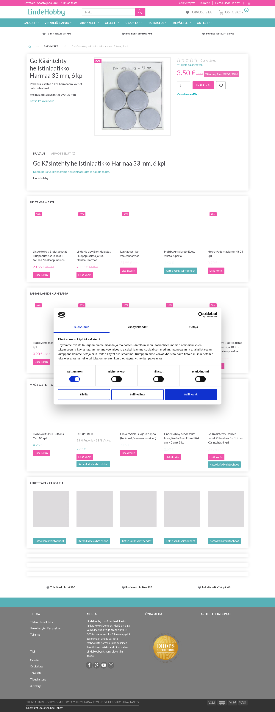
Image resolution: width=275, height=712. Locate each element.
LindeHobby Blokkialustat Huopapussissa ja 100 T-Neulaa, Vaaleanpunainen (50, 256)
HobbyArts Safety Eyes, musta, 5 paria (179, 253)
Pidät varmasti (41, 202)
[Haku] (140, 12)
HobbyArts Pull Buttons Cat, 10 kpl (48, 436)
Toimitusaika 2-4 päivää (220, 33)
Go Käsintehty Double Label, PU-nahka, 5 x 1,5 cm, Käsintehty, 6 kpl (225, 438)
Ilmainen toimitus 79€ (139, 33)
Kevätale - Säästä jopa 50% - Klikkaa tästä (50, 2)
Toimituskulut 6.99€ (62, 587)
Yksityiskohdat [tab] (137, 327)
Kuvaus (39, 153)
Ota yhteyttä (187, 2)
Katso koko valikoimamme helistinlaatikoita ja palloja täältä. (71, 171)
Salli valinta (137, 394)
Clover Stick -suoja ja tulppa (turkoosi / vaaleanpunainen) (138, 436)
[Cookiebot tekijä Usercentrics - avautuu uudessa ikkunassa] (201, 315)
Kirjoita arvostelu (192, 64)
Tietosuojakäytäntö (123, 702)
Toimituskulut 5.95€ (58, 33)
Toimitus (204, 2)
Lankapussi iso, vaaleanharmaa (129, 253)
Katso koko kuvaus (42, 101)
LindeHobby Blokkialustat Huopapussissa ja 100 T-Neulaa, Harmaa (93, 256)
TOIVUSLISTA (199, 12)
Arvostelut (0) (63, 153)
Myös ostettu (41, 384)
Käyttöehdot (97, 702)
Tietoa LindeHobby (227, 2)
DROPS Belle (84, 434)
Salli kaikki (191, 394)
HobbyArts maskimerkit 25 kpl (225, 253)
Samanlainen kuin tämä (48, 293)
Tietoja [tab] (193, 327)
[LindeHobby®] (46, 11)
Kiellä (84, 394)
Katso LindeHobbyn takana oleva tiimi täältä (107, 651)
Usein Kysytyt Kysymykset (46, 628)
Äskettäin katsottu (46, 483)
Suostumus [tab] (81, 327)
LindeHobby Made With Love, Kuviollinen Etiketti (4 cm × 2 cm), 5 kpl (181, 438)
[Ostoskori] (233, 11)
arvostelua (208, 60)
